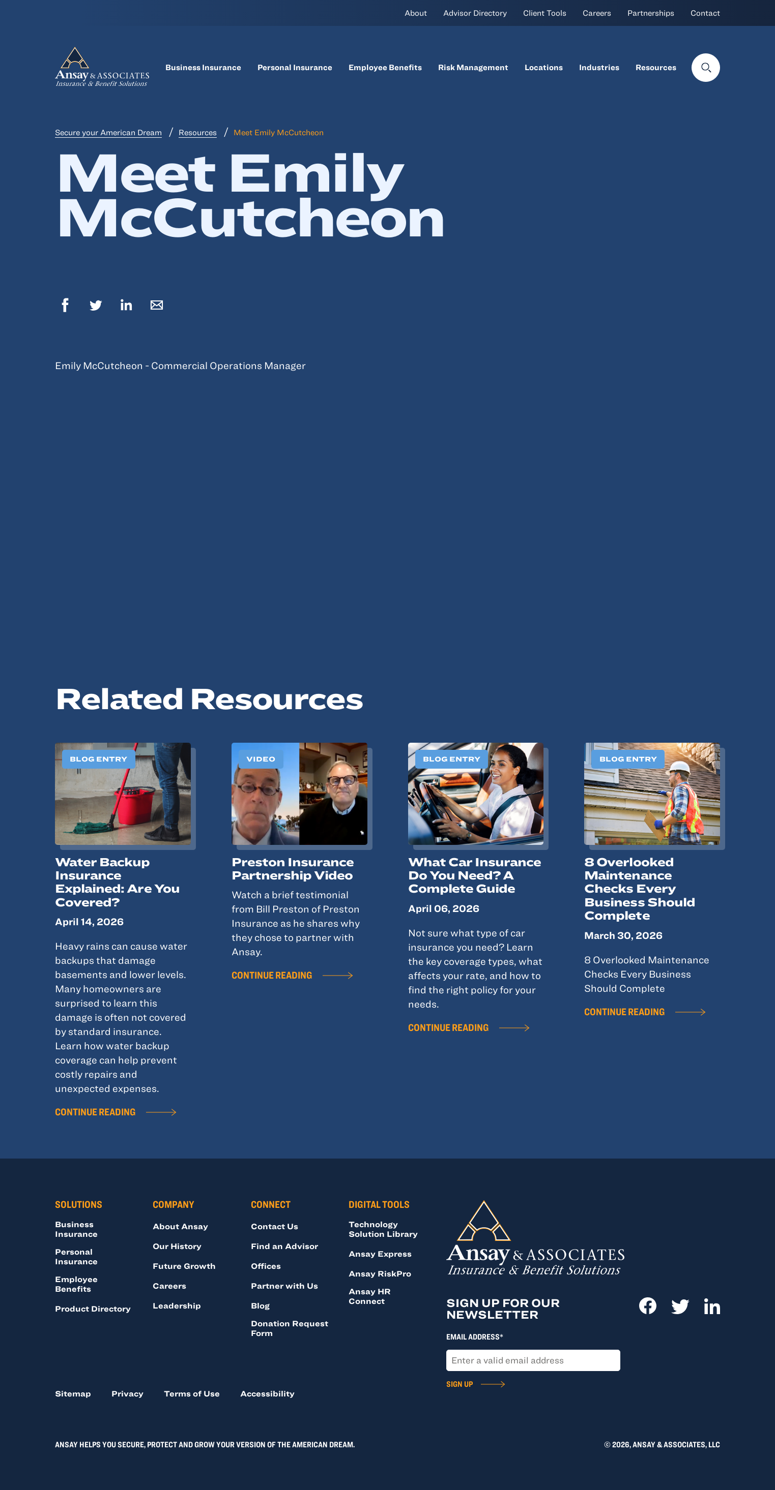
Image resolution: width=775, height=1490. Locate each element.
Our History (177, 1246)
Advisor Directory (475, 12)
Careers (597, 12)
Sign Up (459, 1383)
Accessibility (267, 1393)
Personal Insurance (294, 67)
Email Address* (474, 1336)
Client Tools (544, 12)
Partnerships (650, 12)
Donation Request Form (289, 1328)
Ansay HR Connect (370, 1296)
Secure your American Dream (108, 132)
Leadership (177, 1305)
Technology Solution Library (383, 1229)
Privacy (127, 1393)
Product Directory (93, 1308)
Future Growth (184, 1265)
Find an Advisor (284, 1246)
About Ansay (180, 1226)
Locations (544, 67)
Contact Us (274, 1226)
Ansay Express (380, 1253)
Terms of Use (192, 1393)
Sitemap (73, 1393)
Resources (656, 67)
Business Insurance (203, 67)
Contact (705, 12)
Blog (260, 1305)
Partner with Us (284, 1285)
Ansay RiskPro (380, 1273)
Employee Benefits (385, 67)
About (416, 12)
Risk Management (473, 67)
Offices (266, 1265)
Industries (599, 67)
